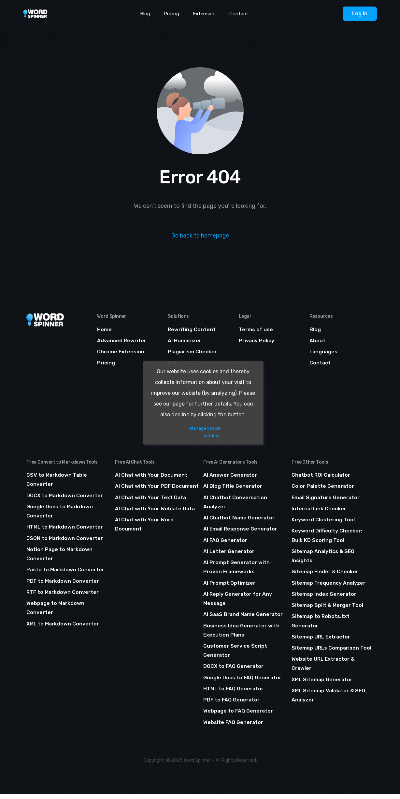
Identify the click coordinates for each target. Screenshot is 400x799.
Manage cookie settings (205, 432)
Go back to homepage (200, 235)
